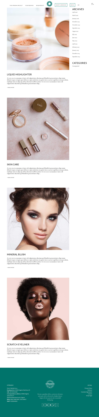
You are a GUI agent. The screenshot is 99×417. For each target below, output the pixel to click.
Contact (90, 393)
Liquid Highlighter (19, 74)
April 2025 (74, 44)
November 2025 (76, 25)
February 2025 (75, 47)
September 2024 (76, 56)
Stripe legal (89, 395)
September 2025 (76, 28)
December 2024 (76, 53)
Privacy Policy (88, 388)
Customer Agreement (86, 392)
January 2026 (75, 18)
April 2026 (74, 12)
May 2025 (74, 41)
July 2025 (74, 34)
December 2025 (76, 22)
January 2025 (75, 50)
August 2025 (75, 31)
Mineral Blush (16, 254)
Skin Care (13, 164)
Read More (11, 87)
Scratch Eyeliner (18, 344)
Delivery (90, 390)
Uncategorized (75, 66)
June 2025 (74, 37)
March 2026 (75, 15)
